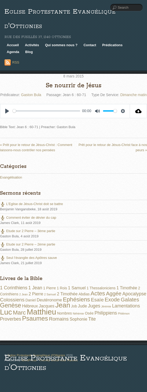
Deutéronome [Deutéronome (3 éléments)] (49, 300)
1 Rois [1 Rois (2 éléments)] (62, 288)
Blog (29, 52)
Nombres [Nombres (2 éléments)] (64, 313)
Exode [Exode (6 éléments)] (112, 299)
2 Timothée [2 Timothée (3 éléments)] (67, 294)
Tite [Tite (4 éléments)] (92, 319)
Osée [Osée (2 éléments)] (89, 313)
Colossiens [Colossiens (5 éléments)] (12, 299)
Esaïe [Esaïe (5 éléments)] (97, 299)
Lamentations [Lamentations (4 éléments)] (126, 306)
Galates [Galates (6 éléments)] (130, 299)
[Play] (7, 111)
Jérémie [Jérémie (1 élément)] (106, 306)
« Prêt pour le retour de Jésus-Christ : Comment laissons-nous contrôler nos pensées (36, 147)
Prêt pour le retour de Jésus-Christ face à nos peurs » (113, 147)
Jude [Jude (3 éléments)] (82, 306)
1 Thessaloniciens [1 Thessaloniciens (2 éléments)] (100, 288)
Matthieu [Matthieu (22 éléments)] (41, 311)
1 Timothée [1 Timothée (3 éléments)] (127, 288)
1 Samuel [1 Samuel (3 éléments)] (77, 288)
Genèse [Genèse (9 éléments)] (10, 305)
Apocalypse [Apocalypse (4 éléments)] (134, 293)
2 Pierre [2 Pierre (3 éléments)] (36, 294)
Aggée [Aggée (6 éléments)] (114, 293)
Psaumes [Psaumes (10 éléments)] (35, 318)
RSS (15, 62)
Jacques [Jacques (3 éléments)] (46, 306)
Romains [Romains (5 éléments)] (59, 319)
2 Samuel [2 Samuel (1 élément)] (50, 294)
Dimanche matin (133, 95)
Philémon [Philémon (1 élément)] (123, 313)
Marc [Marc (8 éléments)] (19, 312)
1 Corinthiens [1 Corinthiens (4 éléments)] (13, 287)
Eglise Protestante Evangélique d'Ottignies (65, 363)
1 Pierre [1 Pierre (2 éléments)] (49, 288)
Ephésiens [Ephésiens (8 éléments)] (76, 299)
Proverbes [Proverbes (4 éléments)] (10, 319)
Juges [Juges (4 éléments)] (94, 306)
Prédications (112, 45)
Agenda (13, 52)
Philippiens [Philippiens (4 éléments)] (106, 313)
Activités (32, 45)
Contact (90, 45)
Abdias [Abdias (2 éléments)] (84, 294)
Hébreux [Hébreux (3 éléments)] (30, 306)
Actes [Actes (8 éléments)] (98, 293)
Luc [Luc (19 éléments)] (6, 312)
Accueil (13, 45)
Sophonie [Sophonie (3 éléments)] (78, 319)
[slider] (46, 110)
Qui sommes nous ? (61, 45)
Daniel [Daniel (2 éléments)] (30, 300)
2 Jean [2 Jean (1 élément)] (23, 294)
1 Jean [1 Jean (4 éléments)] (35, 287)
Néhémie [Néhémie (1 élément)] (78, 313)
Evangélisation (11, 177)
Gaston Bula (31, 95)
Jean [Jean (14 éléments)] (62, 305)
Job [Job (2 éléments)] (74, 306)
